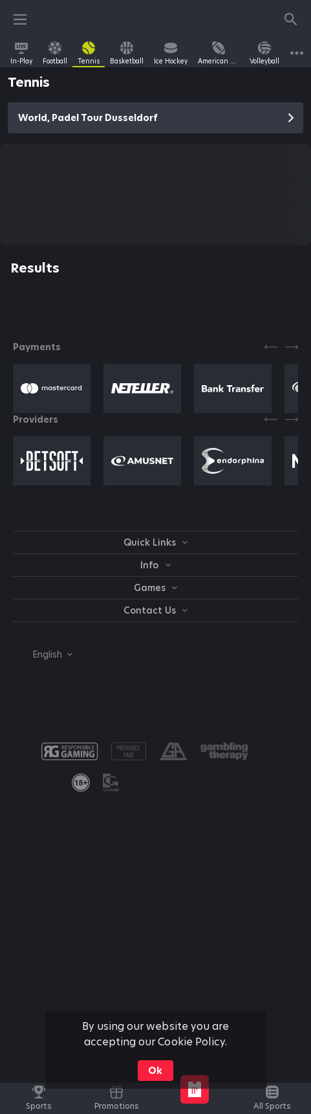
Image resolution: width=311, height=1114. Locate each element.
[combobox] (42, 654)
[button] (52, 388)
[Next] (291, 346)
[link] (21, 53)
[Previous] (270, 346)
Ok (155, 1070)
